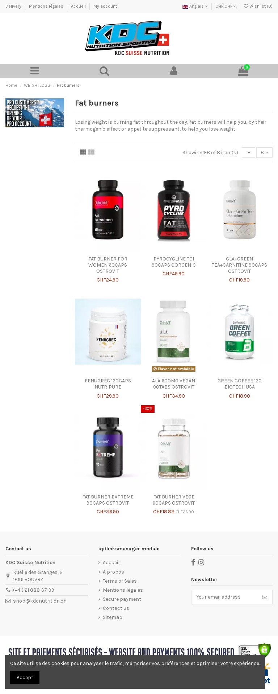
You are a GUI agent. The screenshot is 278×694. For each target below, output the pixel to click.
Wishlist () (258, 6)
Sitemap (112, 617)
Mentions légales (46, 6)
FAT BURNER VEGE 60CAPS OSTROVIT (173, 500)
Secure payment (122, 599)
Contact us (116, 608)
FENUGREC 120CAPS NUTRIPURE (108, 384)
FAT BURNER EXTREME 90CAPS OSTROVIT (108, 500)
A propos (113, 572)
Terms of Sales (120, 581)
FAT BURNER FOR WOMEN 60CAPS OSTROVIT (107, 265)
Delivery (13, 6)
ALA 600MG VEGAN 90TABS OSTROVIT (173, 384)
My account (105, 6)
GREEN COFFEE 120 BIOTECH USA (240, 384)
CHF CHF (225, 6)
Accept (25, 677)
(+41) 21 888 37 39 (33, 590)
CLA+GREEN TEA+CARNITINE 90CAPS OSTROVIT (239, 265)
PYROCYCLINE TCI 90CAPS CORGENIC (174, 262)
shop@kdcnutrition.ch (40, 601)
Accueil (79, 6)
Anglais (195, 6)
